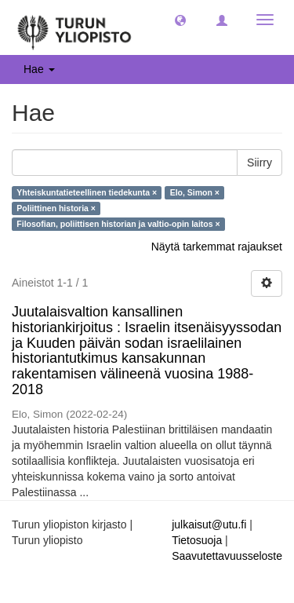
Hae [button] (39, 69)
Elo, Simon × (195, 192)
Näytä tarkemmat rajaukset (216, 246)
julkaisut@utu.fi (209, 524)
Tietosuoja (197, 540)
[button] (180, 19)
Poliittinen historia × (56, 208)
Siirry (259, 162)
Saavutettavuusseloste (227, 556)
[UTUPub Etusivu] (74, 27)
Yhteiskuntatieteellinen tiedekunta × (86, 192)
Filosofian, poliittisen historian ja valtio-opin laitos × (118, 223)
